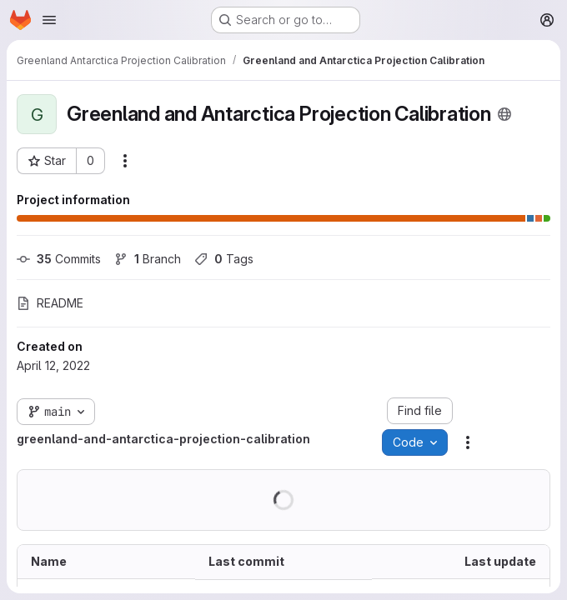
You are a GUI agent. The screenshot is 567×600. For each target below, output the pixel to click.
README (50, 303)
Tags (223, 259)
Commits (59, 259)
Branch (147, 259)
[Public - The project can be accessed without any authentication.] (504, 114)
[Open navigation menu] (49, 20)
